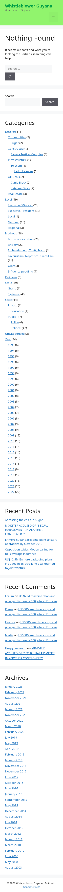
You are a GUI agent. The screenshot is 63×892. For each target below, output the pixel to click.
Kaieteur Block (20, 188)
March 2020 (13, 726)
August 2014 (13, 817)
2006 (11, 418)
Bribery (13, 245)
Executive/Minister (20, 205)
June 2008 (11, 856)
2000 (11, 384)
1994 (11, 350)
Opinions (11, 277)
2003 (11, 401)
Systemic (14, 294)
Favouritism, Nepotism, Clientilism (31, 256)
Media (9, 635)
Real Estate (15, 194)
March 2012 (13, 833)
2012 (11, 452)
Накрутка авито (15, 648)
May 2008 (11, 862)
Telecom (16, 165)
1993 (11, 345)
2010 (11, 441)
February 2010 (14, 850)
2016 (11, 475)
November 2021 (15, 698)
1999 (11, 379)
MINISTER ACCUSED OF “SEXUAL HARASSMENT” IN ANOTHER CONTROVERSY (26, 530)
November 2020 (15, 715)
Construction (16, 148)
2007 (11, 424)
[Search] (10, 76)
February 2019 (14, 754)
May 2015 (11, 805)
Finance (10, 622)
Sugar (15, 143)
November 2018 (15, 766)
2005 (11, 413)
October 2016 (14, 783)
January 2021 (14, 709)
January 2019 (14, 760)
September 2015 (16, 800)
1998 (11, 373)
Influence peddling (20, 271)
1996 (11, 362)
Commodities (17, 137)
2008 (11, 430)
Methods (11, 233)
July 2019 (11, 737)
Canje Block (18, 182)
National (13, 222)
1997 (11, 367)
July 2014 (11, 822)
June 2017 (11, 777)
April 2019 (11, 749)
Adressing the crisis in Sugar (24, 520)
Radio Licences (23, 171)
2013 (11, 458)
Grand (12, 288)
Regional (14, 228)
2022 (11, 492)
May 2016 (11, 788)
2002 (11, 396)
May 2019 (11, 743)
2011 (11, 447)
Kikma (9, 609)
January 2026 (14, 686)
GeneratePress (31, 887)
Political (16, 328)
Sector (9, 300)
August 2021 (13, 703)
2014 (11, 464)
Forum (9, 596)
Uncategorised (15, 334)
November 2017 (15, 771)
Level (8, 199)
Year (8, 339)
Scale (8, 283)
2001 (11, 390)
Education (17, 311)
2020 (11, 480)
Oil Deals (14, 177)
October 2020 (14, 720)
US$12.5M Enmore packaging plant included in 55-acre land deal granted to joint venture (30, 563)
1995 (11, 356)
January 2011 (14, 839)
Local (11, 216)
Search (9, 96)
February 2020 (14, 732)
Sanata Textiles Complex (27, 154)
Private (12, 305)
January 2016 (14, 794)
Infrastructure (17, 160)
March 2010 (13, 845)
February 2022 (14, 692)
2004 (11, 407)
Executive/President (21, 211)
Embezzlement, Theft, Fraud (26, 250)
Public (12, 317)
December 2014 (15, 811)
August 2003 (13, 867)
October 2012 (14, 828)
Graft (11, 266)
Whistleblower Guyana (28, 6)
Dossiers (10, 132)
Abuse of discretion (21, 239)
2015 (11, 469)
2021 (11, 486)
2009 (11, 435)
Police (15, 322)
